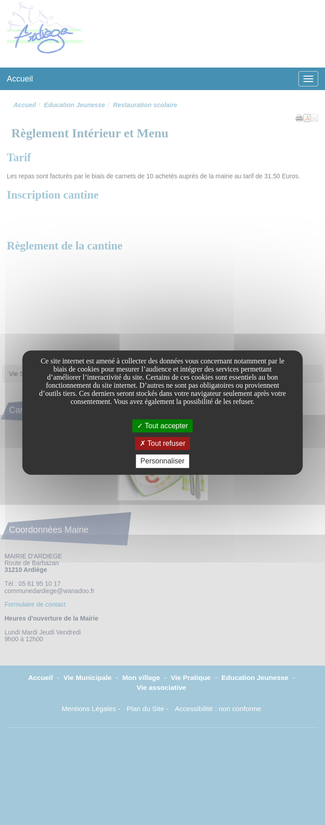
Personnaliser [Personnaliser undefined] (163, 461)
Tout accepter (162, 426)
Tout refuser (163, 443)
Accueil (20, 78)
